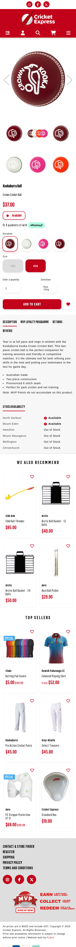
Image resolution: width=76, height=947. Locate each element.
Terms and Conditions (18, 868)
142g (13, 266)
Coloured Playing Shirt (54, 676)
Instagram (8, 881)
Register (8, 852)
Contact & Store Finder (18, 846)
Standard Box (49, 814)
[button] (8, 33)
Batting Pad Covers (16, 676)
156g (35, 266)
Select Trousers (50, 745)
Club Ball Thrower (15, 521)
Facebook (20, 881)
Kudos (50, 937)
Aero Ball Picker (50, 590)
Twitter (32, 881)
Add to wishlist (68, 304)
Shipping (8, 857)
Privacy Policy (12, 862)
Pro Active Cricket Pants (19, 745)
